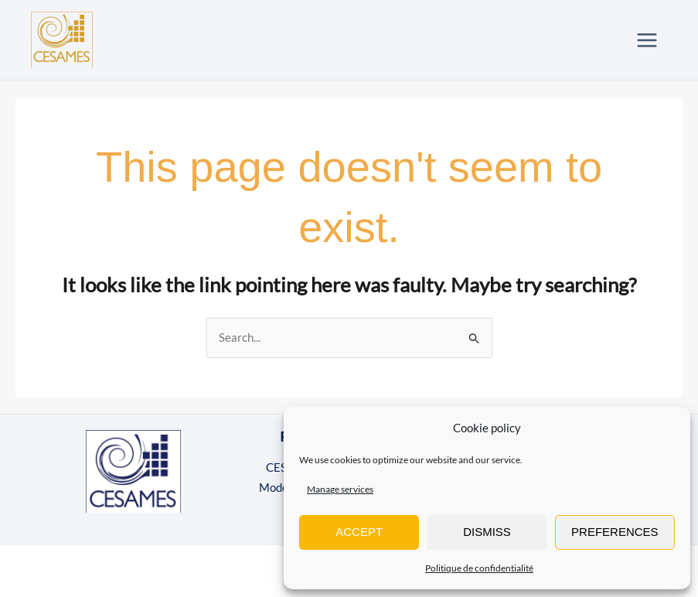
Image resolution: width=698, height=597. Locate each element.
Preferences (615, 531)
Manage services (340, 489)
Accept (359, 531)
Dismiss (487, 531)
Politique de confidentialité (479, 568)
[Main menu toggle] (647, 39)
